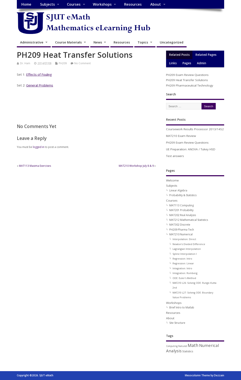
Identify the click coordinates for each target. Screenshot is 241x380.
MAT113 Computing (181, 205)
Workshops (102, 4)
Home (26, 4)
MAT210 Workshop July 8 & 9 (136, 166)
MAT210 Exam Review (181, 136)
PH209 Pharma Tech (181, 229)
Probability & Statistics (183, 195)
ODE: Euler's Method (184, 278)
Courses (74, 4)
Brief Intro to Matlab (181, 307)
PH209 (63, 63)
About (155, 4)
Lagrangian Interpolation (187, 248)
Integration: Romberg (185, 273)
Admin (201, 63)
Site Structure (177, 323)
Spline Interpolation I (185, 253)
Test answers (175, 156)
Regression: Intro (182, 258)
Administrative (31, 42)
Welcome (172, 180)
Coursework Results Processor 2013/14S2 (195, 129)
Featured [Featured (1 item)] (182, 346)
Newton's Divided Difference (189, 244)
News (98, 42)
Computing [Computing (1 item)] (172, 346)
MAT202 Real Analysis (182, 215)
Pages (186, 63)
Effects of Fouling (39, 74)
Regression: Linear (183, 263)
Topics (143, 42)
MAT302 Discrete (179, 224)
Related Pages (205, 55)
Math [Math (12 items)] (193, 345)
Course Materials (68, 42)
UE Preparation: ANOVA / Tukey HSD (190, 149)
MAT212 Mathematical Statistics (188, 220)
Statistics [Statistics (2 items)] (187, 351)
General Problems (39, 85)
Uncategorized (171, 42)
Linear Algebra (178, 190)
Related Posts (179, 55)
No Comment (82, 63)
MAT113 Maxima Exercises (35, 166)
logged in (38, 147)
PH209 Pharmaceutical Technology (189, 85)
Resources (133, 4)
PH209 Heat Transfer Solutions (187, 80)
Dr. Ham (25, 63)
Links (173, 63)
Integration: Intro (182, 268)
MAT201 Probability (181, 210)
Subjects (47, 4)
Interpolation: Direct (184, 239)
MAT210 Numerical (181, 234)
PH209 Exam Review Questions (187, 75)
